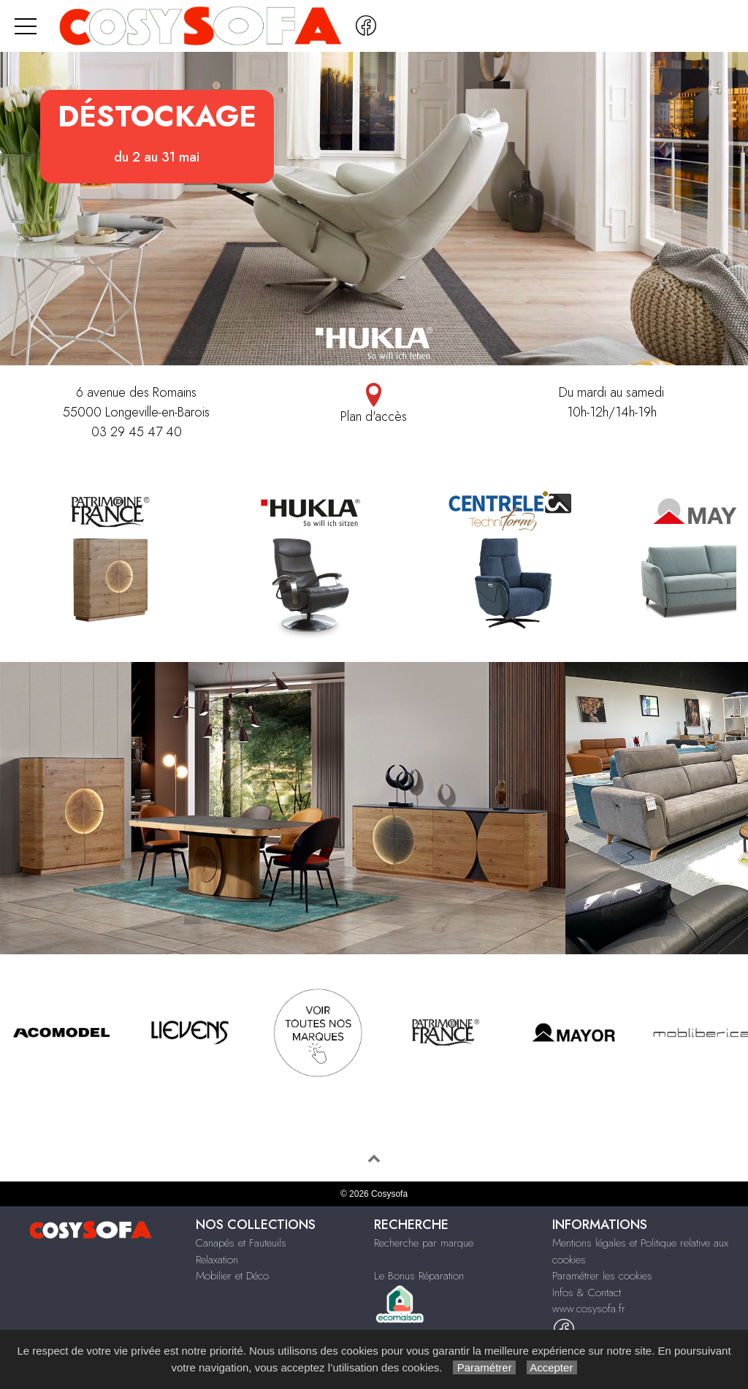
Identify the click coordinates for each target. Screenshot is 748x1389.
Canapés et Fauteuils (241, 1243)
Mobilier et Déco (232, 1276)
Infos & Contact (586, 1293)
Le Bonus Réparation (419, 1276)
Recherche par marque (423, 1243)
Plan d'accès (374, 404)
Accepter (551, 1367)
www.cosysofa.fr (588, 1309)
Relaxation (217, 1260)
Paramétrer (484, 1367)
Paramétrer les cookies (602, 1276)
